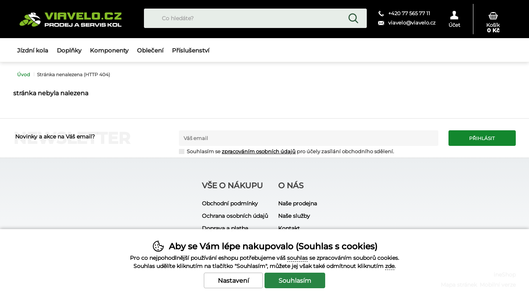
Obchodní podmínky (230, 203)
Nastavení (233, 280)
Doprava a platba (225, 228)
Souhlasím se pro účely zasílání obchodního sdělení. (286, 151)
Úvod (23, 74)
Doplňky (69, 50)
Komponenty (109, 50)
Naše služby (294, 215)
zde (389, 266)
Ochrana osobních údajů (235, 215)
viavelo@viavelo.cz (412, 22)
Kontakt (289, 228)
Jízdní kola (32, 50)
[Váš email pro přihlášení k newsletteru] (308, 138)
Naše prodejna (297, 203)
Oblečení (150, 50)
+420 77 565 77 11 (409, 13)
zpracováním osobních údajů (259, 151)
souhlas (297, 257)
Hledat (353, 18)
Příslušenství (190, 50)
